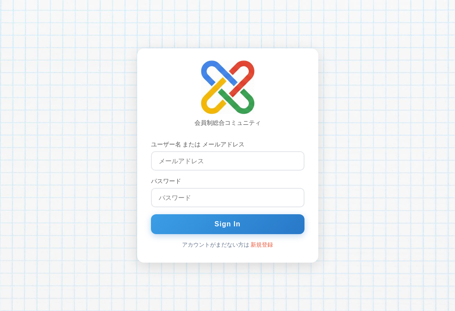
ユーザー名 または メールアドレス (198, 144)
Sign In (227, 224)
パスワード (166, 181)
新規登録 (262, 244)
